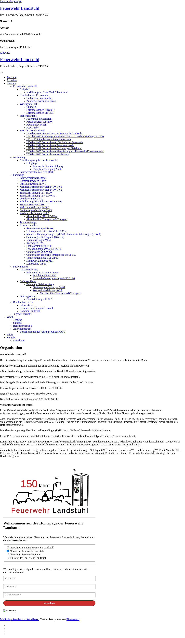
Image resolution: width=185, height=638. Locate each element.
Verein (10, 316)
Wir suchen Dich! (29, 104)
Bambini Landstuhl (30, 311)
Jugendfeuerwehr (22, 314)
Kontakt (11, 337)
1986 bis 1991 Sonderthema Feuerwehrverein (50, 145)
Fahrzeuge (18, 175)
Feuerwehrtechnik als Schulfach (36, 172)
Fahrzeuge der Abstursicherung (42, 272)
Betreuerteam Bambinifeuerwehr (37, 308)
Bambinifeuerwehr (23, 302)
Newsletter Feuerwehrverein (23, 554)
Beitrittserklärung (22, 325)
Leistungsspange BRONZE (40, 109)
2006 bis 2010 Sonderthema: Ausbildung (47, 154)
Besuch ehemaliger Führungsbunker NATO (42, 331)
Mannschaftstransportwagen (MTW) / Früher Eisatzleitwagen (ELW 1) (63, 234)
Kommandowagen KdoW (33, 180)
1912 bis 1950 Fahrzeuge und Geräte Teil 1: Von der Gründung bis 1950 (65, 136)
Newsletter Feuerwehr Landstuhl (25, 551)
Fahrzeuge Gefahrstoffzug (40, 284)
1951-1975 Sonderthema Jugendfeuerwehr (48, 139)
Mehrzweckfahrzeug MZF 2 (34, 207)
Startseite (11, 77)
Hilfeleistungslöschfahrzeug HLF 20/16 (41, 201)
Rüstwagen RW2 (35, 243)
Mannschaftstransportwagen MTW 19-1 (41, 186)
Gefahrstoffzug (28, 281)
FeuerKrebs (32, 127)
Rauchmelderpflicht (36, 124)
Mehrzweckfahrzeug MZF (40, 260)
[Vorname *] (49, 578)
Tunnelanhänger (28, 222)
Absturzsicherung (29, 269)
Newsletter (19, 340)
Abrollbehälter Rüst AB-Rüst (41, 216)
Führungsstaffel (28, 296)
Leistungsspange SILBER (40, 112)
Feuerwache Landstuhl (25, 86)
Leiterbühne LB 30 (36, 263)
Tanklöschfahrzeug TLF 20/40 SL (37, 195)
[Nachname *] (49, 586)
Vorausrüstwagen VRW (32, 204)
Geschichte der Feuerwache (34, 95)
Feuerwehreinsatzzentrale (33, 177)
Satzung (17, 322)
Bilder (10, 334)
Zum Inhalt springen (11, 1)
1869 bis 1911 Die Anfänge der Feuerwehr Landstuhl (54, 133)
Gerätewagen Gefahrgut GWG (36, 210)
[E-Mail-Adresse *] (49, 594)
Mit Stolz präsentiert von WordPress (19, 619)
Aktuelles (5, 52)
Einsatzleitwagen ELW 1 (33, 183)
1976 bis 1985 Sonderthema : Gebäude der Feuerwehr (54, 142)
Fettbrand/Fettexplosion (39, 118)
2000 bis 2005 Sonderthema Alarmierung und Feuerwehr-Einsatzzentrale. (65, 151)
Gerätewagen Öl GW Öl (39, 251)
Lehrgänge (32, 163)
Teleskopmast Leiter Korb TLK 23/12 (46, 231)
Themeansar (72, 619)
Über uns (11, 83)
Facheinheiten (20, 266)
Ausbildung (19, 157)
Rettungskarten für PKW (39, 121)
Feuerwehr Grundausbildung (48, 166)
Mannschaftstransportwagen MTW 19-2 (41, 189)
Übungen (31, 106)
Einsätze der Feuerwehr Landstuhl (26, 558)
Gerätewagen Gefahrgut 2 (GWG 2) (45, 237)
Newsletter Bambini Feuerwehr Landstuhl (30, 547)
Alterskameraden (22, 328)
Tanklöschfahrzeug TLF (39, 245)
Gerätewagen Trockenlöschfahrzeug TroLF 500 (51, 254)
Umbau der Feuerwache (39, 98)
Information (26, 305)
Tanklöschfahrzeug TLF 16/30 (36, 192)
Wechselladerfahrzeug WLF (34, 213)
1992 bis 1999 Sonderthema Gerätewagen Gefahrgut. (54, 148)
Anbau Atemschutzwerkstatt (41, 101)
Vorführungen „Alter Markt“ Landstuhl (47, 92)
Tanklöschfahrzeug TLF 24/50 (42, 257)
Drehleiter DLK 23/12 (31, 198)
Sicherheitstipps (28, 115)
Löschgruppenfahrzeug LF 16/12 (43, 248)
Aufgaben (25, 89)
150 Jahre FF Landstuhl (32, 130)
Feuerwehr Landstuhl (19, 8)
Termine (17, 319)
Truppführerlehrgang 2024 (47, 169)
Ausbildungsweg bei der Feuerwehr (38, 160)
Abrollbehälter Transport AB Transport (46, 219)
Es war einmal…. (29, 225)
